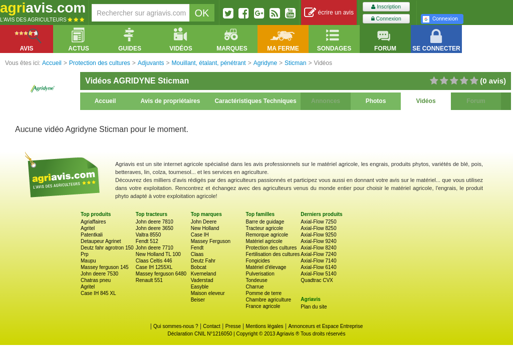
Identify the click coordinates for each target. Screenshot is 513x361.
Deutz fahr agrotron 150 (107, 247)
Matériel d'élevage (265, 267)
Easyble (200, 287)
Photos (376, 101)
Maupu (88, 261)
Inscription (386, 7)
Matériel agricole (263, 241)
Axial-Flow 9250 (318, 235)
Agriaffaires (93, 221)
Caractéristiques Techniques (255, 101)
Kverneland (203, 273)
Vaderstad (202, 280)
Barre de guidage (264, 221)
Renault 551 (149, 280)
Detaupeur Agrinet (101, 241)
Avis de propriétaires (170, 101)
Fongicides (257, 261)
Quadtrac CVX (317, 280)
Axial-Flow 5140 (318, 273)
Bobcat (198, 267)
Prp (85, 254)
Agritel (88, 228)
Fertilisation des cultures (272, 254)
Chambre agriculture (268, 299)
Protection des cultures (271, 247)
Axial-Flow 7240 (318, 254)
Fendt (197, 247)
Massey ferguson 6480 (161, 273)
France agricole (262, 306)
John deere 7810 (154, 221)
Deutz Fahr (203, 261)
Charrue (254, 287)
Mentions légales (265, 326)
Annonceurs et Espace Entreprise (325, 326)
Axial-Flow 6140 (318, 267)
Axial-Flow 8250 (318, 228)
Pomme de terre (263, 293)
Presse (233, 326)
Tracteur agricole (264, 228)
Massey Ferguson (210, 241)
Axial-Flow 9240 (318, 241)
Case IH (200, 235)
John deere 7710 (154, 247)
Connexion (386, 19)
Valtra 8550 (148, 235)
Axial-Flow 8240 (318, 247)
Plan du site (314, 307)
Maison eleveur (208, 293)
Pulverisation (259, 273)
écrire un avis (329, 12)
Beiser (198, 299)
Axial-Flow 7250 (318, 221)
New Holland (205, 228)
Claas (197, 254)
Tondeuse (256, 280)
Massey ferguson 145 (105, 267)
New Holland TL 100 (158, 254)
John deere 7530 (99, 273)
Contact (211, 326)
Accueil (105, 101)
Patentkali (92, 235)
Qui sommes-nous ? (175, 326)
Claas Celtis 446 (154, 261)
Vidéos (425, 101)
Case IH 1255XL (154, 267)
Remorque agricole (266, 235)
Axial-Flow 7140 (318, 261)
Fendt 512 (147, 241)
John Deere (204, 221)
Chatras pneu (96, 280)
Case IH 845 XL (98, 293)
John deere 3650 (154, 228)
